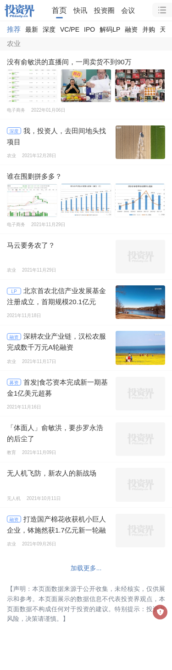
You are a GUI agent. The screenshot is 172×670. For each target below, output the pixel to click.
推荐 (14, 29)
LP (14, 291)
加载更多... (86, 568)
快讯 (80, 10)
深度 (49, 29)
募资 (14, 382)
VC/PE (69, 29)
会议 (128, 10)
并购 (148, 29)
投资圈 (104, 10)
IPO (89, 29)
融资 (131, 29)
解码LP (110, 29)
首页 (59, 10)
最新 (31, 29)
